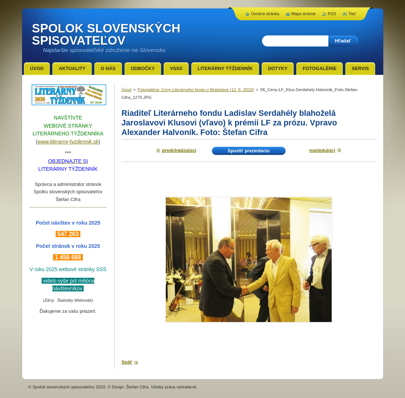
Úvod (127, 89)
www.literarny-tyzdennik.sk (68, 142)
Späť (127, 362)
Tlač (352, 13)
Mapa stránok (303, 13)
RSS (332, 13)
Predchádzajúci (179, 150)
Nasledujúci (322, 150)
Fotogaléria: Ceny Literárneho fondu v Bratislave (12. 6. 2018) (196, 89)
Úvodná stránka (265, 13)
